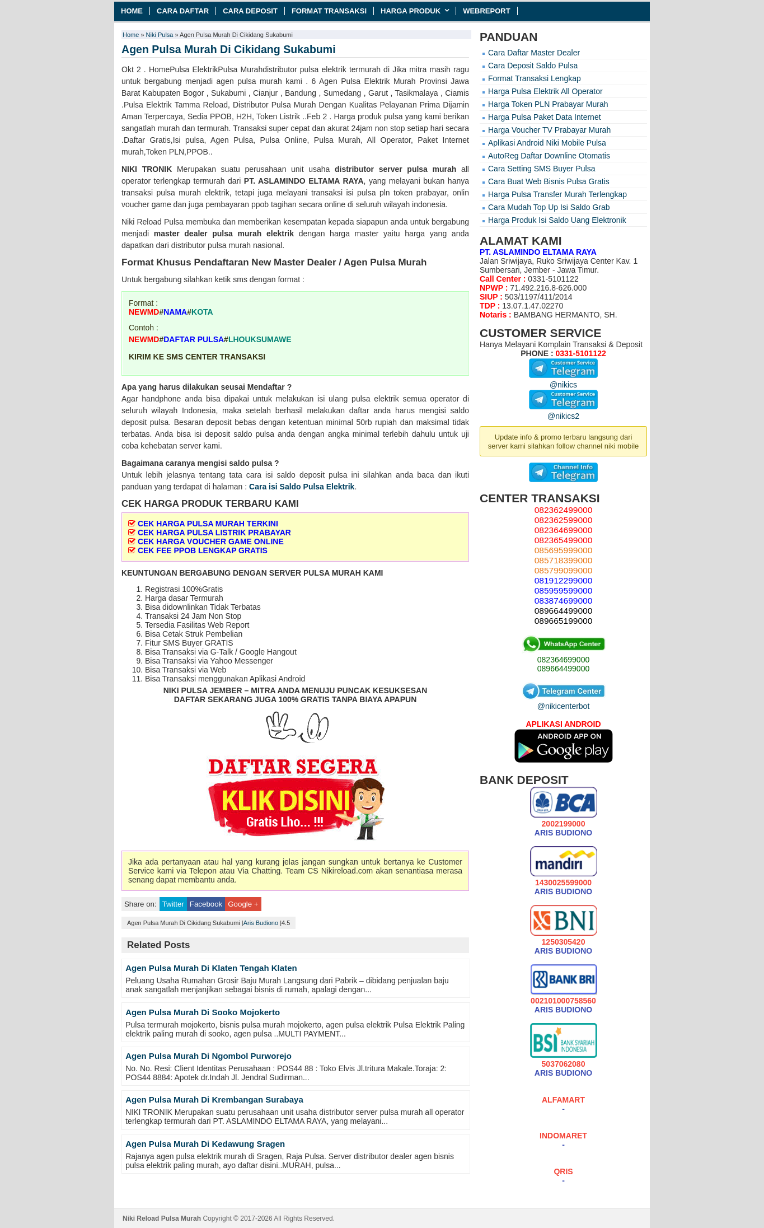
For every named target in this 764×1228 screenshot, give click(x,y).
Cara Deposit (250, 11)
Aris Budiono (260, 922)
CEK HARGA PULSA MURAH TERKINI (208, 523)
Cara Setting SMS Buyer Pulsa (541, 168)
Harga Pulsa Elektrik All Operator (545, 91)
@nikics (563, 380)
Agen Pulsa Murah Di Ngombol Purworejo (208, 1056)
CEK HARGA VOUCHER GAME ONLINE (211, 541)
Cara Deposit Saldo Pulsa (533, 65)
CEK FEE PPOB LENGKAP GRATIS (203, 550)
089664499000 (563, 668)
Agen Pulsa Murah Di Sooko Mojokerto (202, 1012)
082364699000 (563, 659)
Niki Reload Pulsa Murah (162, 1218)
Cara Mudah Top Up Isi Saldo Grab (549, 207)
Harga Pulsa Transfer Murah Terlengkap (557, 194)
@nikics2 (563, 412)
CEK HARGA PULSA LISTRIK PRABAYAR (214, 532)
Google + (243, 904)
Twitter (173, 904)
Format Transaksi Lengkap (534, 78)
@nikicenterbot (564, 702)
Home (132, 11)
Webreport (486, 11)
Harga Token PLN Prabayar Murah (548, 104)
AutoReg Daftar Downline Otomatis (549, 155)
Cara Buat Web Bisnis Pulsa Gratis (549, 181)
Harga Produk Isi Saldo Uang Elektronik (557, 220)
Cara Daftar (183, 11)
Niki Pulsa (160, 34)
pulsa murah (431, 169)
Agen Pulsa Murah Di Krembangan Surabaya (214, 1099)
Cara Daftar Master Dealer (534, 52)
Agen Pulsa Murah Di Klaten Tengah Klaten (211, 968)
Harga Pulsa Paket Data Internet (544, 117)
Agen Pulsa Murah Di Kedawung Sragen (205, 1143)
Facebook (206, 904)
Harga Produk (410, 11)
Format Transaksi (329, 11)
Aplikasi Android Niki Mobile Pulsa (547, 142)
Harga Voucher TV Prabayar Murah (549, 129)
